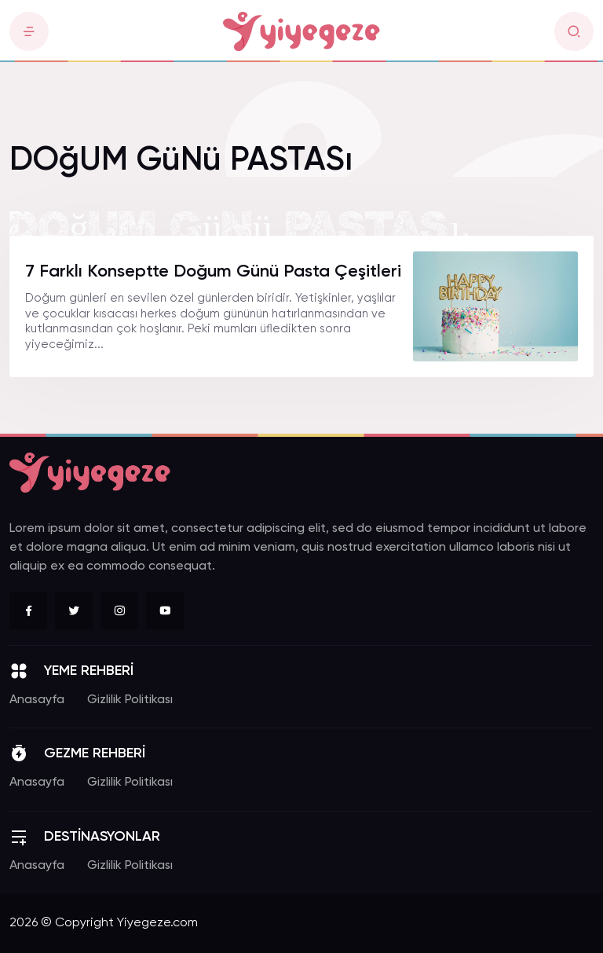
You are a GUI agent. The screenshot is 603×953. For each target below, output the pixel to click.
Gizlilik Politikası (130, 700)
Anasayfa (36, 700)
